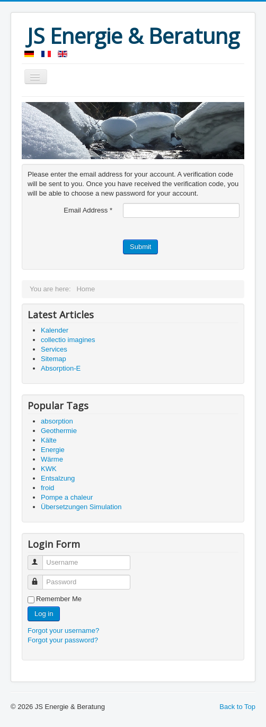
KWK (49, 469)
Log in (43, 614)
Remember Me (59, 599)
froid (47, 488)
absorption (57, 421)
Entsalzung (58, 478)
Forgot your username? (63, 630)
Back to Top (237, 707)
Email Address (88, 210)
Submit (140, 247)
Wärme (52, 459)
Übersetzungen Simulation (81, 507)
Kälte (49, 440)
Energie (53, 450)
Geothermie (59, 431)
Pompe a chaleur (67, 497)
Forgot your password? (63, 640)
